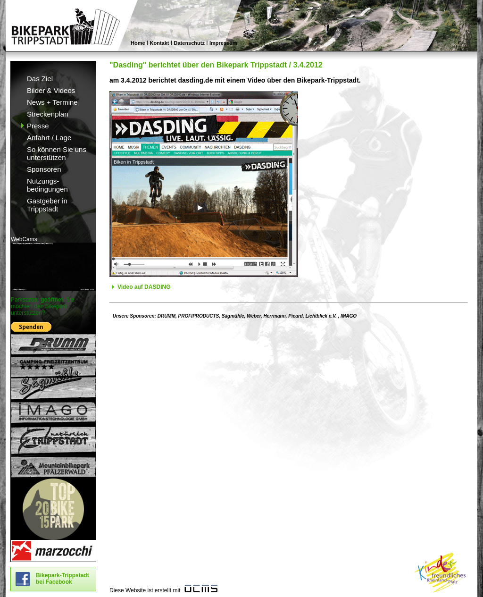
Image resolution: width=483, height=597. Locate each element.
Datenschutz (189, 43)
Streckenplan (47, 114)
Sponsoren (44, 169)
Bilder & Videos (51, 90)
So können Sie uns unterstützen (56, 153)
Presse (38, 126)
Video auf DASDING (143, 287)
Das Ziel (40, 79)
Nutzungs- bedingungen (47, 185)
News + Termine (52, 102)
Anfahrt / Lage (49, 138)
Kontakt (159, 43)
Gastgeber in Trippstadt (47, 205)
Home (138, 43)
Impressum (223, 43)
